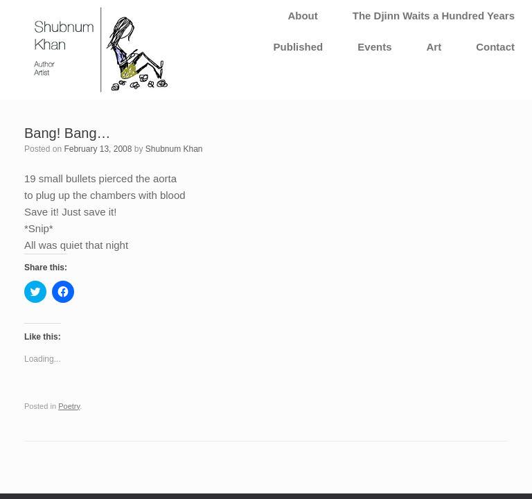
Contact (495, 47)
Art (433, 47)
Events (374, 47)
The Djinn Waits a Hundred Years (434, 15)
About (302, 15)
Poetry (69, 406)
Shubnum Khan (174, 149)
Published (298, 47)
